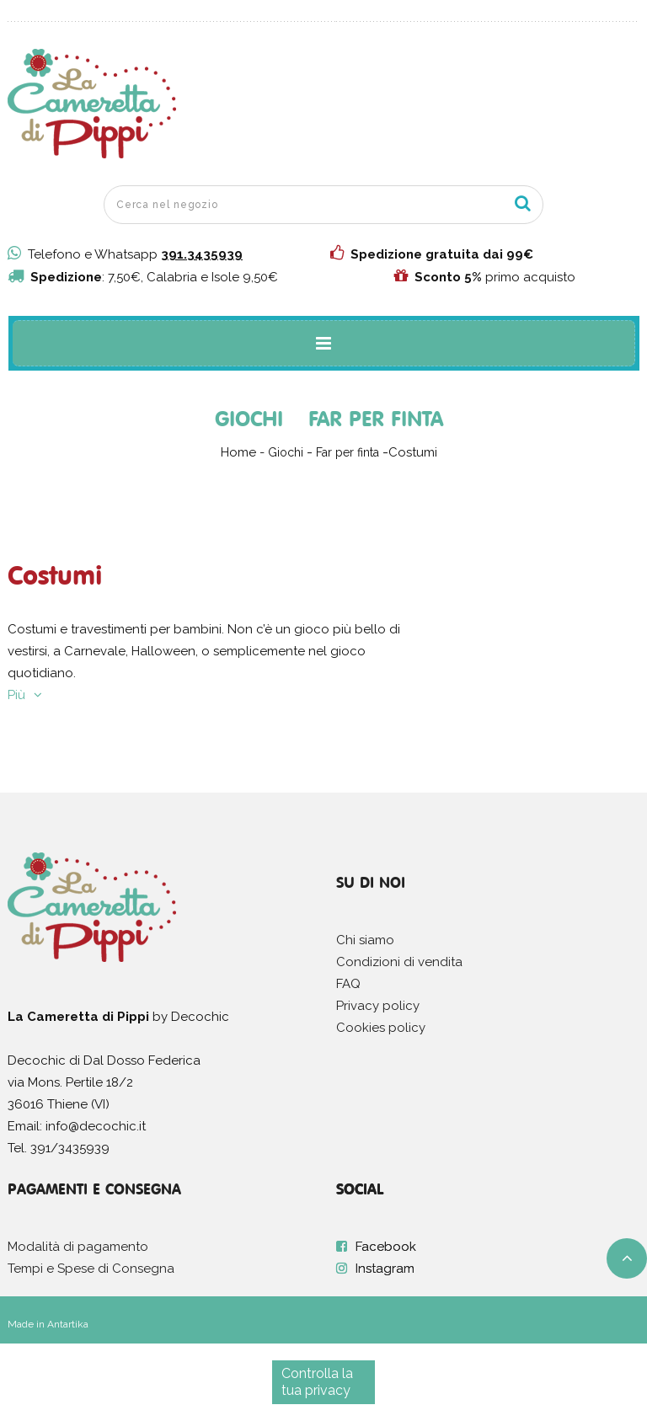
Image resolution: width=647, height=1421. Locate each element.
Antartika (67, 1324)
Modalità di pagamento (78, 1246)
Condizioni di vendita (399, 962)
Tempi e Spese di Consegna (91, 1268)
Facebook (386, 1246)
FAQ (348, 983)
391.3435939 (202, 254)
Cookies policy (380, 1027)
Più (16, 694)
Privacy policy (378, 1005)
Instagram (385, 1268)
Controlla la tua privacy (317, 1381)
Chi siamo (365, 940)
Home (238, 452)
